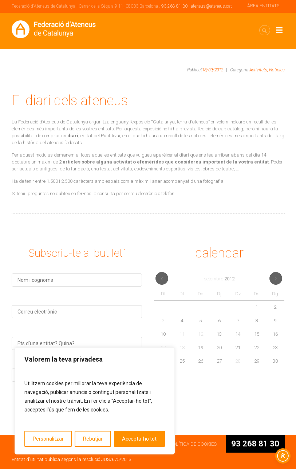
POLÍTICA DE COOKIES (193, 444)
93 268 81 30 (174, 6)
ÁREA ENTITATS (263, 5)
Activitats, (258, 69)
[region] (95, 400)
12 (200, 334)
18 (182, 347)
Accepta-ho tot (139, 439)
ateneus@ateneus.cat (211, 6)
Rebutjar (93, 439)
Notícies (277, 69)
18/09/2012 (212, 69)
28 (237, 361)
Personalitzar (48, 439)
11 (182, 334)
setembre (219, 278)
